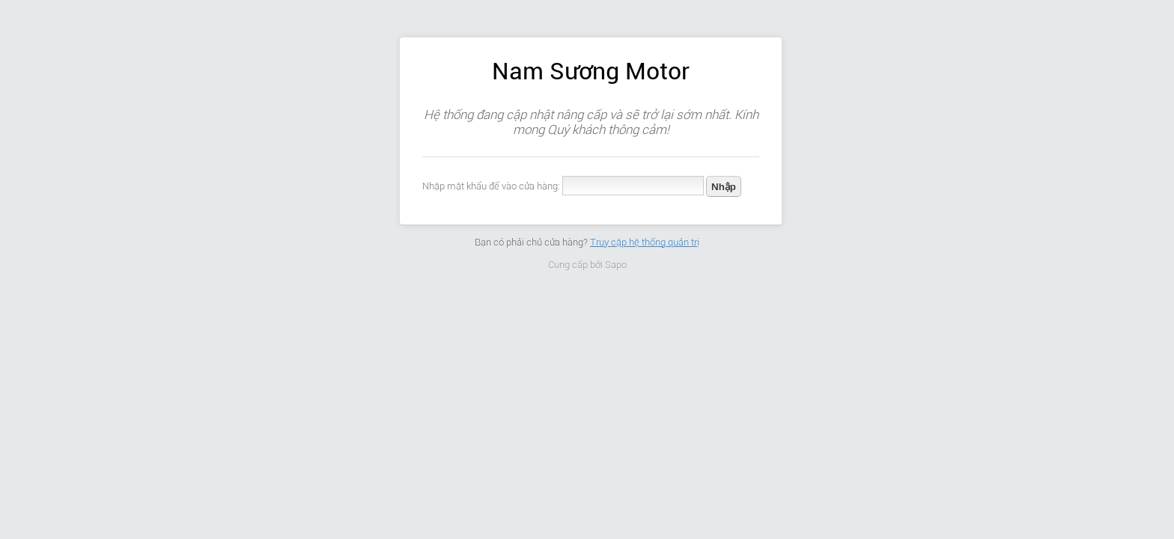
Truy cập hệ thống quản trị (644, 242)
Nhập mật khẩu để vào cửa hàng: (491, 186)
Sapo (616, 264)
